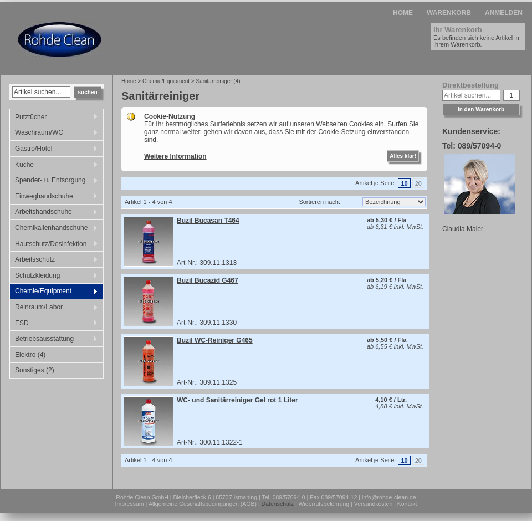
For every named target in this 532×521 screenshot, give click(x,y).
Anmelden (504, 13)
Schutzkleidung (53, 277)
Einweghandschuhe (53, 197)
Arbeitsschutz (53, 260)
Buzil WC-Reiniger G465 (215, 340)
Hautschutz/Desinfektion (53, 245)
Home (403, 13)
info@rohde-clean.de (389, 497)
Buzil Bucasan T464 (208, 220)
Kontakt (407, 503)
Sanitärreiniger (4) (218, 81)
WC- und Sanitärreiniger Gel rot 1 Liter (237, 400)
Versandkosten (373, 503)
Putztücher (53, 118)
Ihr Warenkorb (457, 29)
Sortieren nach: (319, 201)
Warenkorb (449, 13)
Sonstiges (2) (34, 370)
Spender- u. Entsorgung (53, 181)
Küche (53, 166)
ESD (53, 324)
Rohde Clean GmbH (142, 497)
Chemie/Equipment (53, 292)
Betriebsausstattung (53, 340)
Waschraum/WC (53, 134)
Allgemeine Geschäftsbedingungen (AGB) (203, 503)
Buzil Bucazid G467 (207, 280)
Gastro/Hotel (53, 150)
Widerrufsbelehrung (324, 503)
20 (418, 183)
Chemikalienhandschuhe (53, 229)
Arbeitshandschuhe (53, 213)
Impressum (129, 503)
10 (404, 183)
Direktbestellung (470, 85)
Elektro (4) (30, 355)
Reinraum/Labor (53, 308)
